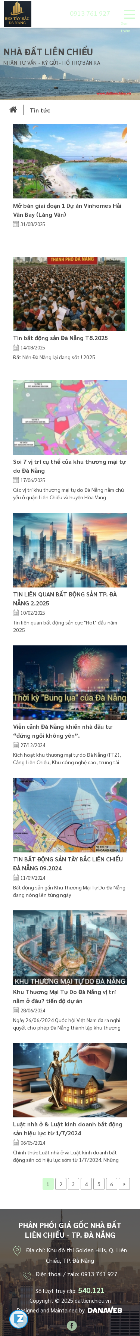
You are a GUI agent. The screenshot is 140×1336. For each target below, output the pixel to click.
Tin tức (40, 110)
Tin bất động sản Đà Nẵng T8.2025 (60, 338)
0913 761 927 (90, 13)
